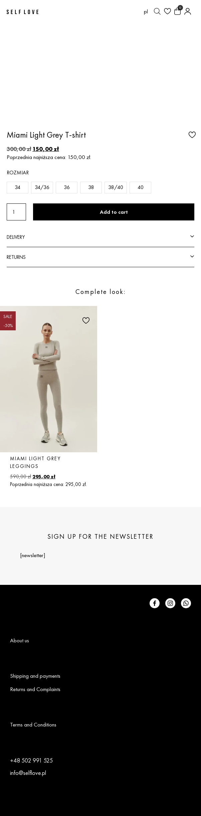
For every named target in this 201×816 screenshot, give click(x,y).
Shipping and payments (35, 675)
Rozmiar (18, 172)
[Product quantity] (16, 211)
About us (19, 640)
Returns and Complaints (35, 689)
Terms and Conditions (33, 724)
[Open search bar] (157, 11)
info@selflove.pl (28, 773)
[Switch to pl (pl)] (146, 11)
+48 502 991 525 (31, 760)
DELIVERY (16, 237)
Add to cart (114, 211)
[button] (191, 134)
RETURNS (16, 257)
